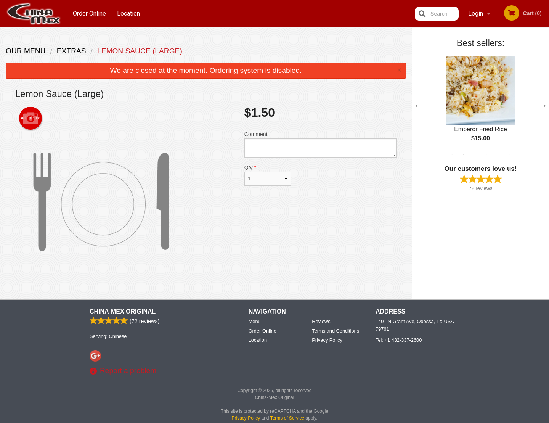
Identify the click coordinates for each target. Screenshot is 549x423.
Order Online (89, 13)
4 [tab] (486, 154)
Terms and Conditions (335, 331)
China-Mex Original (123, 311)
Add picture (30, 118)
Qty (267, 175)
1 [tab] (452, 154)
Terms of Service (287, 418)
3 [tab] (475, 154)
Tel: (399, 340)
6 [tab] (509, 154)
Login (475, 13)
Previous (418, 105)
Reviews (321, 321)
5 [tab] (498, 154)
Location (128, 13)
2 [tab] (463, 154)
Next (543, 105)
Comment (320, 144)
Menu (255, 321)
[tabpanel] (480, 105)
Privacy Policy (327, 340)
